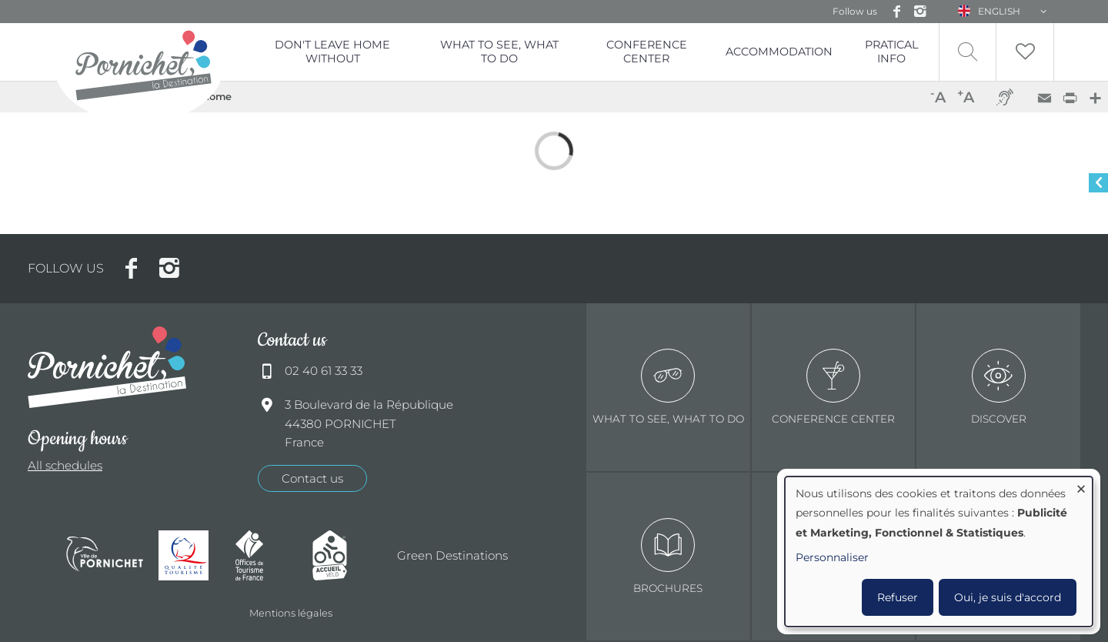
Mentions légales (290, 613)
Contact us (312, 478)
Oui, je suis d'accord (1007, 597)
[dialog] (939, 551)
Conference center (833, 387)
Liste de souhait (1024, 52)
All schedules (65, 465)
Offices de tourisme (266, 555)
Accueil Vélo (343, 555)
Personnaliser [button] (832, 557)
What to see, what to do (499, 51)
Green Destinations (452, 555)
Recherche (967, 52)
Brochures (668, 556)
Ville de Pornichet (104, 556)
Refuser (897, 597)
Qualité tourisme (189, 555)
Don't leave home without (332, 51)
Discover (998, 387)
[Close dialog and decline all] (1081, 486)
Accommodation (779, 52)
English (999, 11)
